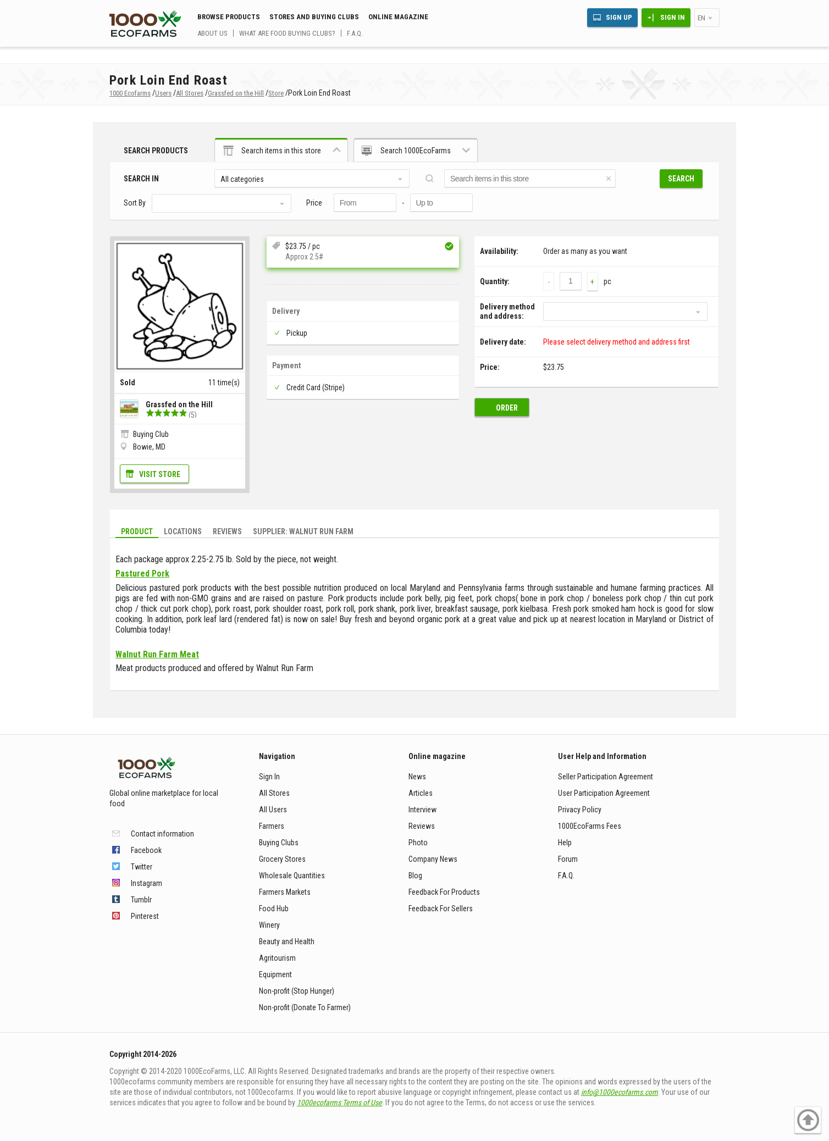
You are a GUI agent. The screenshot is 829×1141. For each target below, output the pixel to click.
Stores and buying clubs (314, 17)
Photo (418, 842)
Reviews (227, 531)
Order (507, 407)
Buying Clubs (279, 842)
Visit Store (159, 474)
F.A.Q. (355, 33)
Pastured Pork (142, 573)
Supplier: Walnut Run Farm (303, 531)
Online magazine (398, 17)
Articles (420, 793)
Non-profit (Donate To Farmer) (305, 1007)
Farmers (271, 826)
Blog (415, 875)
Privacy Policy (579, 809)
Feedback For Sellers (440, 908)
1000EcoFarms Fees (589, 826)
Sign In (672, 17)
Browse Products (228, 17)
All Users (273, 809)
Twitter (141, 866)
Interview (422, 809)
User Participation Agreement (604, 793)
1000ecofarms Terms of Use (339, 1102)
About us (212, 33)
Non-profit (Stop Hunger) (296, 991)
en (701, 18)
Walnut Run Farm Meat (157, 654)
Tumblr (141, 899)
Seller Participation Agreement (605, 776)
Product (137, 531)
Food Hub (274, 908)
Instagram (146, 883)
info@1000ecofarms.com (619, 1092)
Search (681, 178)
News (417, 776)
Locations (183, 531)
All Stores (274, 793)
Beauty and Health (286, 941)
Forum (568, 859)
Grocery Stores (282, 859)
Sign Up (619, 17)
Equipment (275, 974)
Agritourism (277, 958)
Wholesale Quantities (292, 875)
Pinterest (145, 916)
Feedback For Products (444, 892)
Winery (269, 925)
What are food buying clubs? (287, 33)
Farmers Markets (285, 892)
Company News (432, 859)
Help (565, 842)
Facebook (146, 850)
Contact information (162, 833)
